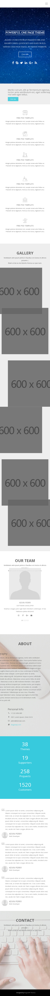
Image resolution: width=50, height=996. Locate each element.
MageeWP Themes (29, 993)
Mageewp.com (42, 725)
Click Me (25, 54)
